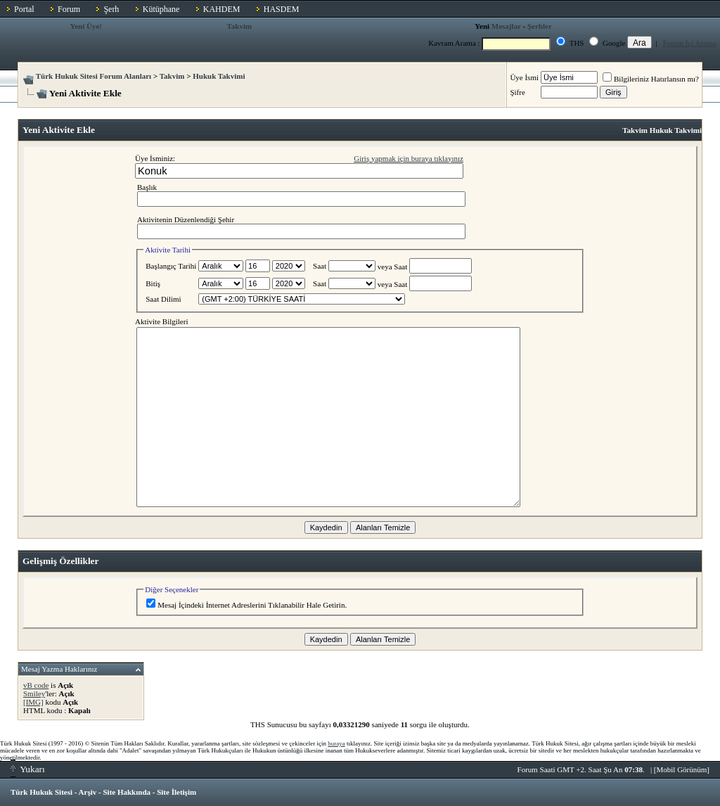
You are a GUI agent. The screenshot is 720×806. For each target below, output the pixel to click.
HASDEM (282, 9)
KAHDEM (221, 9)
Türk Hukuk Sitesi (41, 792)
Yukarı (28, 769)
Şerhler (539, 26)
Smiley (34, 693)
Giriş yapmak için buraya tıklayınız (408, 158)
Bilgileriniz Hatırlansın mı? (651, 79)
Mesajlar (506, 26)
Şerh (111, 9)
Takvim (239, 26)
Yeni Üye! (86, 26)
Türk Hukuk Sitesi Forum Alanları (93, 76)
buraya (336, 743)
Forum (69, 9)
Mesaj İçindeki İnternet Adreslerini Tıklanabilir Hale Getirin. (246, 605)
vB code (36, 685)
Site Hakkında (126, 792)
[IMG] (33, 702)
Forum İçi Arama (689, 43)
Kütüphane (161, 9)
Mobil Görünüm (682, 769)
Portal (24, 9)
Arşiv (88, 792)
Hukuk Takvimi (219, 76)
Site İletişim (176, 792)
